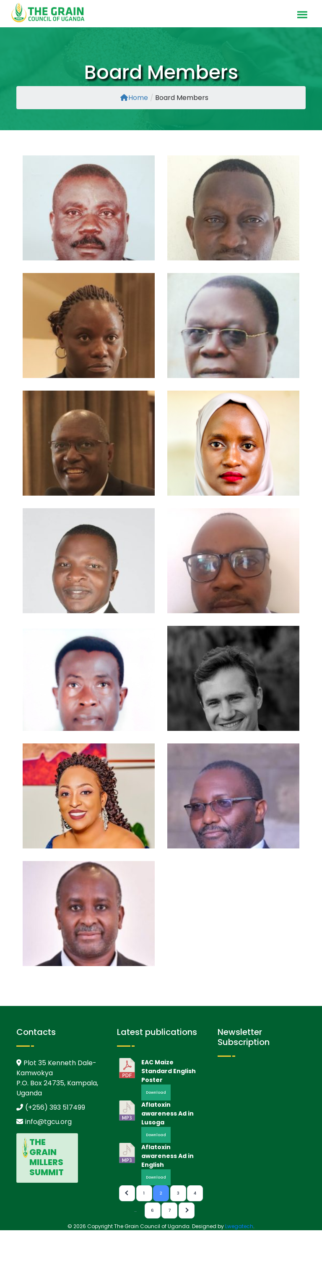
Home (134, 97)
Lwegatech (239, 1226)
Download (156, 1092)
